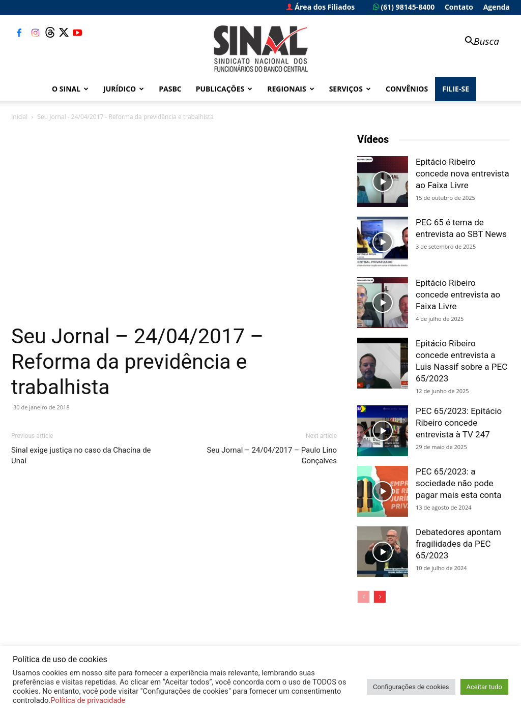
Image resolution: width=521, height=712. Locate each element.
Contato (459, 7)
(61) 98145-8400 (404, 7)
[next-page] (379, 596)
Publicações (224, 89)
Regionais (290, 89)
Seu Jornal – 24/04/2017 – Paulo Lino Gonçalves (272, 455)
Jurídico (123, 89)
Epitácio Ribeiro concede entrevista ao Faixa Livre (458, 294)
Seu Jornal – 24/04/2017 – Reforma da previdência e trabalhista (137, 361)
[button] (477, 42)
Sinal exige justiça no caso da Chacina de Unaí (81, 455)
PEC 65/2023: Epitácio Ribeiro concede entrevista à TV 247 (459, 422)
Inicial (19, 116)
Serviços (350, 89)
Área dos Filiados (320, 7)
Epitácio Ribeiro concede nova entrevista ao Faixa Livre (462, 173)
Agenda (496, 7)
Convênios (407, 89)
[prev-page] (363, 596)
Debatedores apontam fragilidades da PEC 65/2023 (458, 543)
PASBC (170, 89)
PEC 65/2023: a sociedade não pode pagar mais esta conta (458, 483)
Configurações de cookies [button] (411, 687)
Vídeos (373, 139)
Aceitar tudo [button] (484, 687)
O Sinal (70, 89)
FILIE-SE (455, 89)
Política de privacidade (87, 700)
